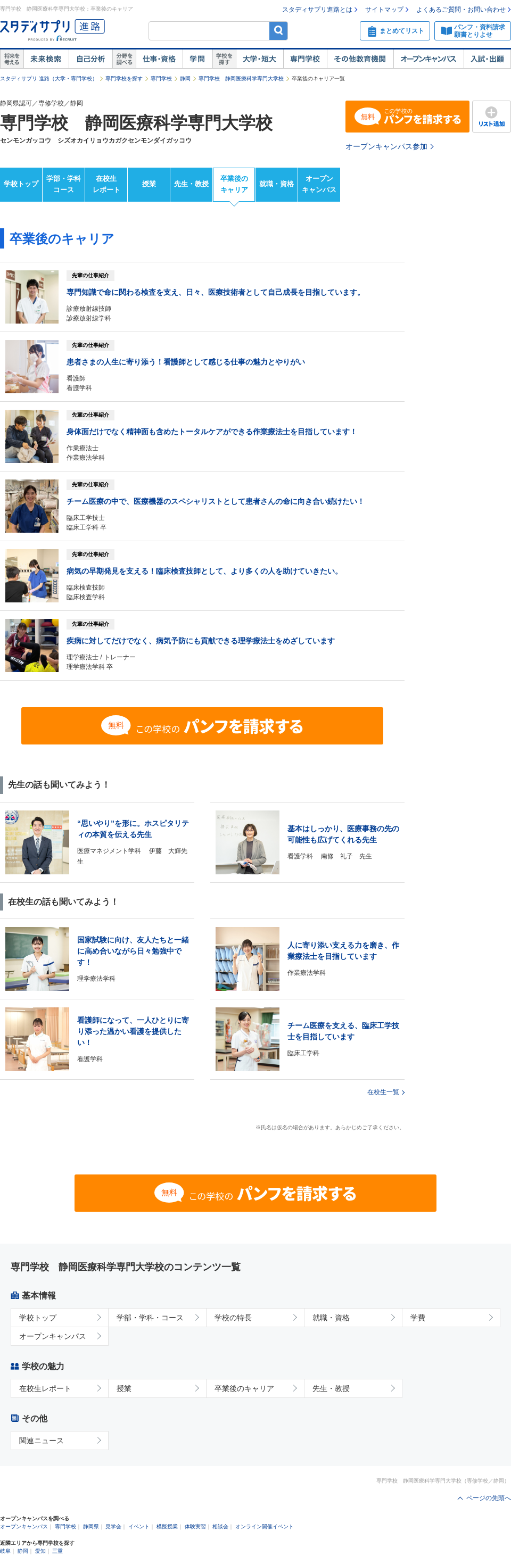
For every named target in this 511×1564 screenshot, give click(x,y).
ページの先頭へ (488, 1498)
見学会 (113, 1526)
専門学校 (305, 59)
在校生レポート (106, 184)
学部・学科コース (63, 184)
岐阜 (5, 1551)
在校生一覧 (383, 1092)
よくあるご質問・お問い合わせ (461, 9)
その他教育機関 (360, 59)
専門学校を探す (124, 78)
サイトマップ (384, 9)
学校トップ (21, 184)
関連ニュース (41, 1440)
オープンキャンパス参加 (386, 146)
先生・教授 (191, 184)
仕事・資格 (159, 59)
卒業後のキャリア (234, 184)
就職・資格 (276, 184)
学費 (417, 1317)
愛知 (40, 1551)
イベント (139, 1526)
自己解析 (90, 59)
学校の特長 (233, 1317)
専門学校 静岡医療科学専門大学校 (241, 78)
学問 (197, 59)
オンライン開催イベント (264, 1526)
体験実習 (195, 1526)
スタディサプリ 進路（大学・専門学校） (48, 78)
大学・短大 (259, 59)
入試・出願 (487, 59)
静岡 (185, 78)
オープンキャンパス (428, 59)
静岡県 (91, 1526)
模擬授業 (167, 1526)
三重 (57, 1551)
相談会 (220, 1526)
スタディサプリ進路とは (317, 9)
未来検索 (46, 59)
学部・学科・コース (150, 1317)
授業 (149, 184)
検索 (278, 30)
